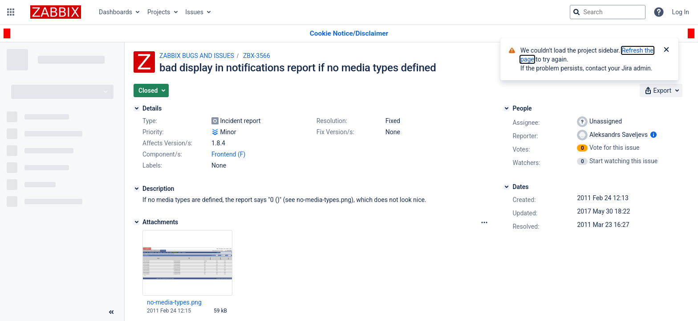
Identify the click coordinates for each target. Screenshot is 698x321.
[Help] (659, 12)
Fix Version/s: (335, 132)
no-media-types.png (174, 302)
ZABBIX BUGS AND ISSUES (196, 55)
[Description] (137, 188)
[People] (506, 108)
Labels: (152, 165)
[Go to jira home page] (55, 12)
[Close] (666, 50)
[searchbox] (607, 12)
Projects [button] (158, 12)
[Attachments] (137, 222)
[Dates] (506, 187)
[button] (10, 12)
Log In (680, 12)
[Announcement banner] (349, 33)
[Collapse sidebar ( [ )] (111, 312)
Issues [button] (194, 12)
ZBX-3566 (256, 55)
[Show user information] (653, 134)
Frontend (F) (228, 154)
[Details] (137, 108)
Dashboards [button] (115, 12)
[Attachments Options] (484, 222)
